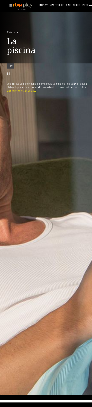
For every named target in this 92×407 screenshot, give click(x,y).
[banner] (25, 5)
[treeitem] (43, 5)
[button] (10, 5)
